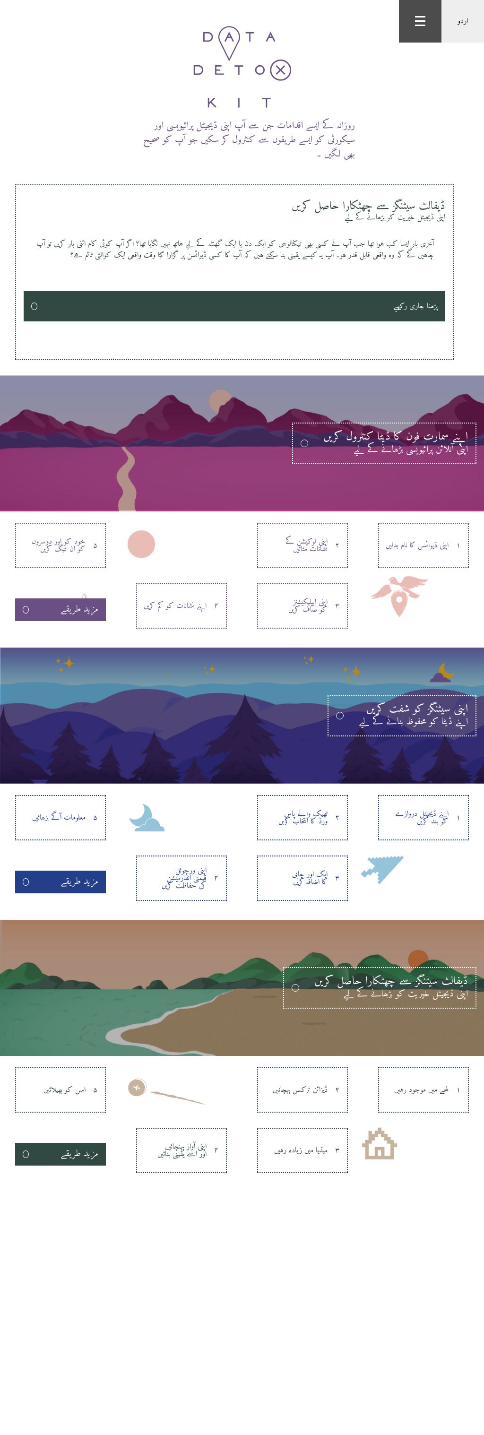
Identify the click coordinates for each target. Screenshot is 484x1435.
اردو (463, 21)
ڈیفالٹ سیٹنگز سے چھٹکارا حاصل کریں (234, 209)
